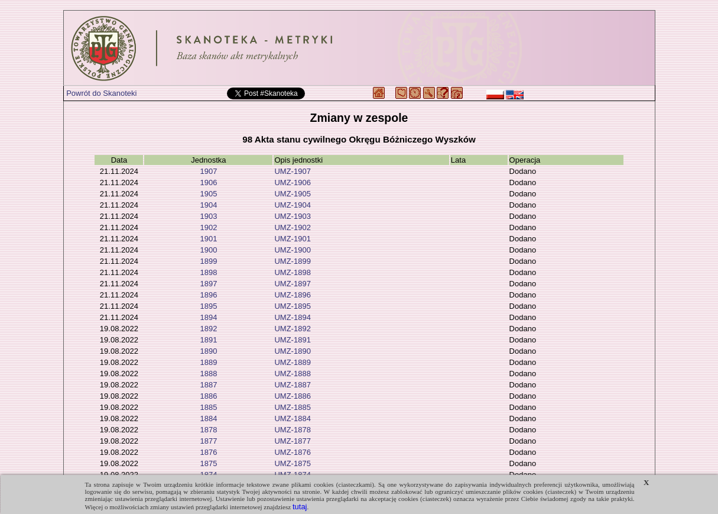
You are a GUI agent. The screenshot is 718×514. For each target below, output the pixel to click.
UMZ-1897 (292, 283)
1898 (208, 272)
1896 (208, 294)
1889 (208, 362)
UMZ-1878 (292, 429)
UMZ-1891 (292, 339)
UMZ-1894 (292, 317)
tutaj (300, 506)
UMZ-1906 (292, 182)
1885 (208, 407)
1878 (208, 429)
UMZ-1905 (292, 193)
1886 (208, 396)
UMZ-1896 (292, 294)
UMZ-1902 (292, 227)
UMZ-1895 (292, 306)
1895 (208, 306)
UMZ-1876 (292, 452)
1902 (208, 227)
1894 (208, 317)
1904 (208, 205)
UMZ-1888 (292, 373)
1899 (208, 261)
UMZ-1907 (292, 171)
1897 (208, 283)
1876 (208, 452)
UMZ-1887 (292, 384)
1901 (208, 238)
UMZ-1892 (292, 328)
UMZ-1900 (292, 249)
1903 (208, 216)
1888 (208, 373)
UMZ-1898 (292, 272)
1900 (208, 249)
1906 (208, 182)
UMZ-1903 (292, 216)
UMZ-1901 (292, 238)
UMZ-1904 (292, 205)
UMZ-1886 (292, 396)
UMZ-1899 (292, 261)
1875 (208, 463)
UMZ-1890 (292, 351)
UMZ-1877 (292, 441)
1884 (208, 418)
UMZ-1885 (292, 407)
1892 (208, 328)
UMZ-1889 (292, 362)
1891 (208, 339)
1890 (208, 351)
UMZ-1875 (292, 463)
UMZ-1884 (292, 418)
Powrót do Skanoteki (101, 93)
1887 (208, 384)
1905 (208, 193)
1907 (208, 171)
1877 (208, 441)
